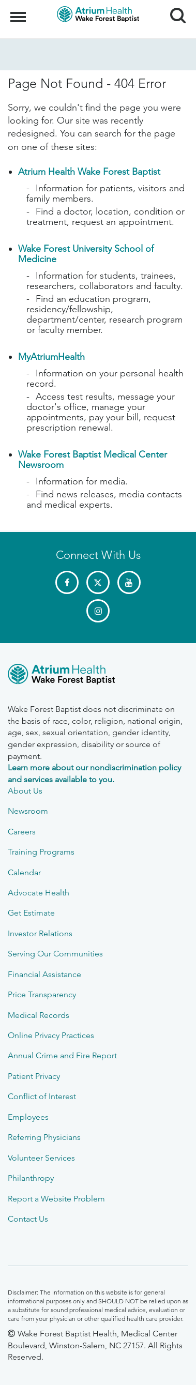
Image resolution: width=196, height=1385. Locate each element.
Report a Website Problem (56, 1199)
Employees (28, 1117)
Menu (19, 12)
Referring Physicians (44, 1137)
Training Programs (41, 852)
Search (174, 11)
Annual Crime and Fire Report (62, 1055)
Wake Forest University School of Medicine (86, 254)
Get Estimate (31, 913)
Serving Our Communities (55, 953)
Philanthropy (31, 1178)
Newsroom (28, 811)
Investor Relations (40, 933)
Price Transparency (42, 994)
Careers (22, 831)
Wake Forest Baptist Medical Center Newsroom (92, 459)
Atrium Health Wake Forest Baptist (89, 171)
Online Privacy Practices (51, 1035)
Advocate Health (38, 892)
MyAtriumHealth (51, 356)
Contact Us (28, 1219)
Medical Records (38, 1015)
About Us (25, 791)
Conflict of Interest (42, 1096)
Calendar (24, 872)
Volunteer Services (41, 1158)
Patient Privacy (34, 1076)
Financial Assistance (44, 974)
